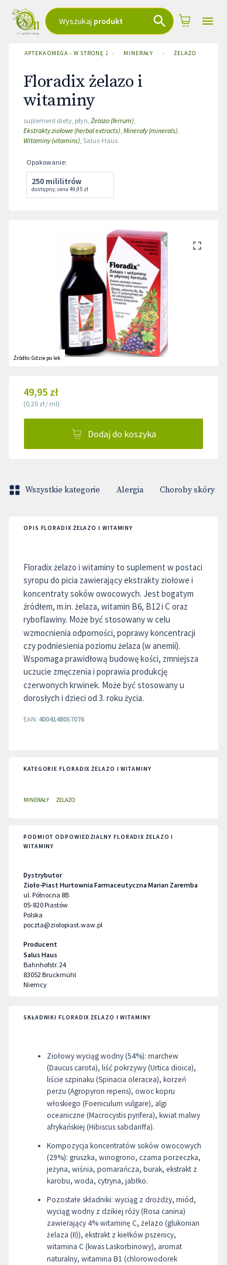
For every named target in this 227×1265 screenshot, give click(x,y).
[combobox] (109, 21)
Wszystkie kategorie (55, 490)
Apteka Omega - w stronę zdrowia (64, 53)
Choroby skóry (187, 490)
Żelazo (184, 53)
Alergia (129, 490)
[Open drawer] (208, 21)
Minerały (138, 53)
